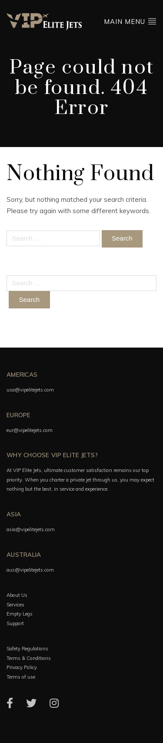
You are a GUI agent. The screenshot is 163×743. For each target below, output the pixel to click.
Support (15, 623)
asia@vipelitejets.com (31, 529)
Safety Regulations (27, 649)
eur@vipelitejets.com (30, 430)
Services (15, 605)
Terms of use (21, 677)
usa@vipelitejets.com (30, 390)
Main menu (130, 21)
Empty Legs (20, 614)
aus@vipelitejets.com (30, 570)
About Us (17, 595)
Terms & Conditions (29, 658)
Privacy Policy (22, 667)
